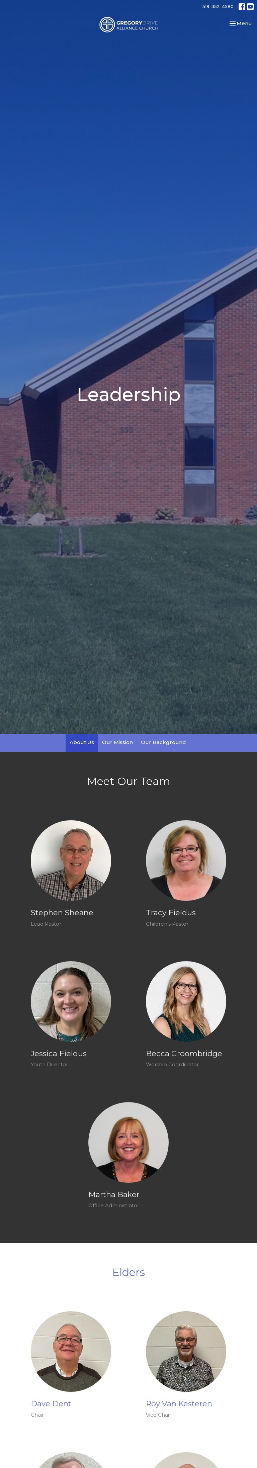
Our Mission (117, 742)
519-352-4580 (218, 6)
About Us (82, 742)
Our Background (163, 742)
